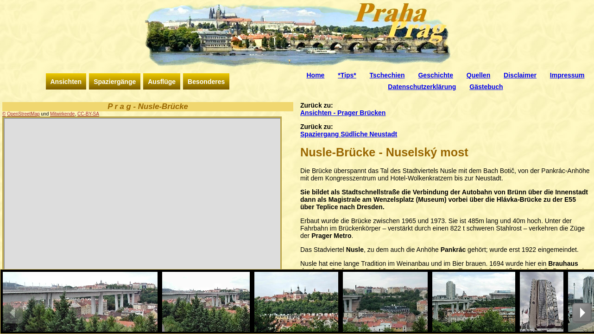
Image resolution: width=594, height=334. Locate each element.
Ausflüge (162, 81)
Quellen (478, 75)
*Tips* (347, 75)
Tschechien (387, 75)
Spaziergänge (115, 81)
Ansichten (66, 81)
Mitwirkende (62, 113)
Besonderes (206, 81)
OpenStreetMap (23, 113)
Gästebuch (486, 86)
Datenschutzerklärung (422, 86)
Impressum (567, 75)
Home (315, 75)
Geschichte (435, 75)
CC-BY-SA (88, 113)
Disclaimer (520, 75)
